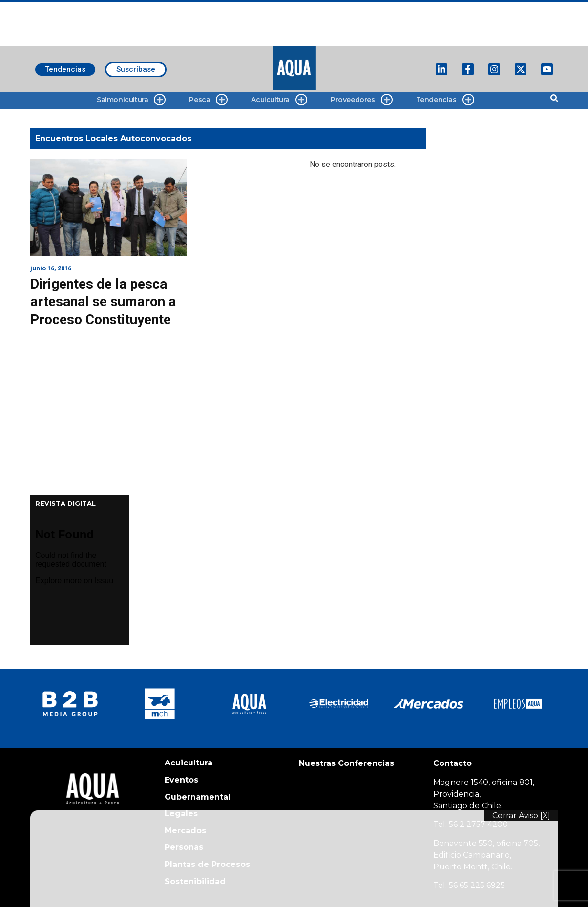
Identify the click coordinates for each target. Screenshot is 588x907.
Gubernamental (198, 797)
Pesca (208, 99)
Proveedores (362, 99)
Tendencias (445, 99)
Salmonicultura (131, 99)
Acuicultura (279, 99)
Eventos (181, 779)
